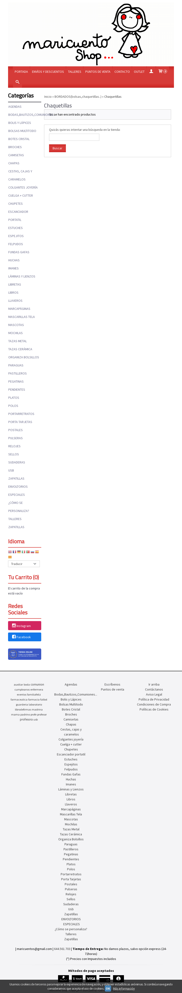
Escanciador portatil (18, 215)
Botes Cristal (19, 139)
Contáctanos (154, 689)
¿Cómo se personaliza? (18, 507)
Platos (13, 397)
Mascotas (16, 325)
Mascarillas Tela (21, 317)
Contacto (122, 71)
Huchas (14, 260)
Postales (15, 430)
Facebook (21, 637)
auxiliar (18, 684)
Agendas (15, 106)
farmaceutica (19, 699)
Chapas (13, 163)
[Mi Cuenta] (151, 71)
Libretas (14, 284)
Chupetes (15, 203)
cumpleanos (22, 689)
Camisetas (16, 155)
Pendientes (16, 389)
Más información (124, 988)
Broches (15, 147)
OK (108, 988)
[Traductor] (24, 563)
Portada (21, 71)
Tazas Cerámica (20, 349)
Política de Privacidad (154, 699)
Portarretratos (21, 414)
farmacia (34, 699)
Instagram (21, 626)
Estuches (15, 228)
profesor (42, 714)
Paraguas (15, 365)
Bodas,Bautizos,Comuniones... (24, 114)
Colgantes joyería (23, 187)
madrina (37, 709)
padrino (25, 714)
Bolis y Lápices (19, 123)
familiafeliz (34, 694)
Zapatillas (16, 478)
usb (35, 719)
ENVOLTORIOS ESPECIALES (18, 490)
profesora (26, 719)
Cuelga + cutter (20, 195)
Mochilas (15, 333)
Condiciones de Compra (154, 704)
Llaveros (15, 300)
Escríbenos (112, 684)
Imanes (13, 268)
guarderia (22, 704)
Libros (13, 292)
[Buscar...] (17, 82)
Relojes (14, 446)
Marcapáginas (19, 309)
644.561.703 (62, 949)
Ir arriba (154, 684)
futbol (43, 699)
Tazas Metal (17, 341)
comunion (37, 684)
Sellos (13, 454)
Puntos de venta (97, 71)
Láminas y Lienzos (21, 276)
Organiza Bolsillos (23, 357)
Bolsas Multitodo (22, 131)
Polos (13, 406)
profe (33, 714)
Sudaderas (16, 462)
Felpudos (15, 244)
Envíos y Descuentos (48, 71)
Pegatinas (16, 381)
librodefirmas (23, 709)
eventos (21, 694)
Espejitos (16, 236)
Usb (11, 470)
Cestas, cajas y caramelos (20, 175)
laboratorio (35, 704)
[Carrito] (162, 71)
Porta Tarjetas (20, 422)
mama (15, 714)
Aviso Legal (154, 694)
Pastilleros (17, 373)
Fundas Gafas (18, 252)
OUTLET (139, 71)
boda (27, 684)
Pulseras (15, 438)
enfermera (36, 689)
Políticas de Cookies (154, 709)
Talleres (74, 71)
